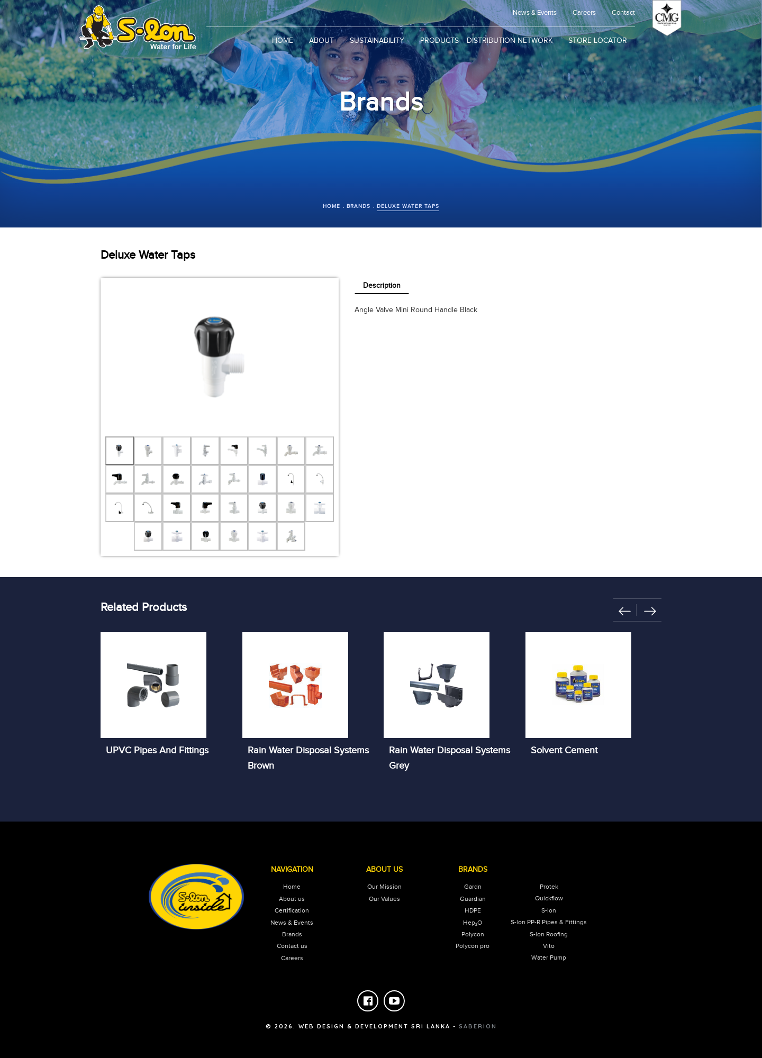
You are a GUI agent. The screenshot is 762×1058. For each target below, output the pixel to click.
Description (382, 285)
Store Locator (597, 41)
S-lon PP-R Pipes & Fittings (549, 922)
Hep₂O (472, 922)
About (321, 41)
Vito (549, 946)
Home (282, 41)
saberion (478, 1026)
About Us (384, 869)
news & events (535, 12)
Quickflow (549, 898)
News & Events (291, 922)
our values (384, 898)
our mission (384, 886)
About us (292, 898)
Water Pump (548, 957)
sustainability (377, 41)
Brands (358, 206)
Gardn (473, 886)
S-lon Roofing (549, 934)
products (439, 41)
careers (292, 958)
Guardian (473, 898)
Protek (549, 886)
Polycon (472, 934)
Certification (292, 910)
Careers (584, 12)
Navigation (292, 869)
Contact (623, 12)
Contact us (292, 946)
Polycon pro (472, 946)
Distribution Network (509, 41)
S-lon (548, 910)
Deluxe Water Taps (408, 206)
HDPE (473, 910)
